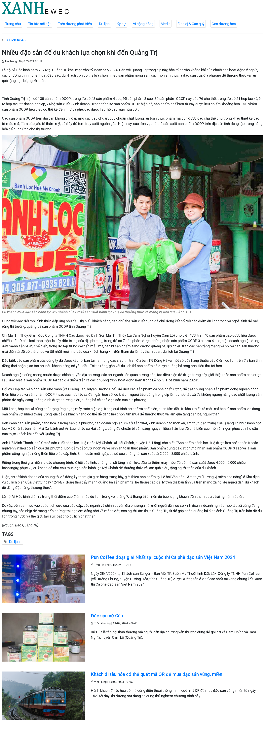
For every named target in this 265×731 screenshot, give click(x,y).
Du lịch (104, 24)
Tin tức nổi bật (39, 24)
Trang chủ (13, 24)
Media (165, 24)
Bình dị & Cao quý (191, 24)
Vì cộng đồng (143, 24)
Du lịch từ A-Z (16, 40)
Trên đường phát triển (75, 24)
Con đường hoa (224, 24)
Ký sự (121, 24)
